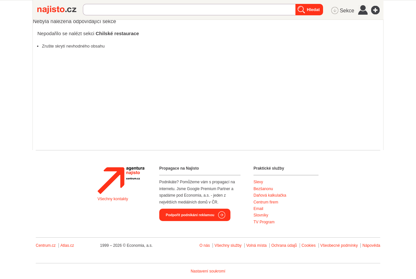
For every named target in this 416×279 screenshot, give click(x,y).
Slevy (258, 182)
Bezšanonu (263, 189)
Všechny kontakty (113, 199)
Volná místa (256, 245)
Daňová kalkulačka (270, 195)
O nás (205, 245)
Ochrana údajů (284, 245)
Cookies (309, 245)
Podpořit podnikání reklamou (190, 215)
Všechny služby (228, 245)
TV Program (264, 222)
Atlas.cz (67, 245)
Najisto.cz (60, 10)
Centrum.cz (46, 245)
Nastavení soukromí (208, 271)
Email (258, 208)
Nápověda (371, 245)
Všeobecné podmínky (339, 245)
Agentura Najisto (121, 180)
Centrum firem (266, 202)
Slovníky (261, 215)
